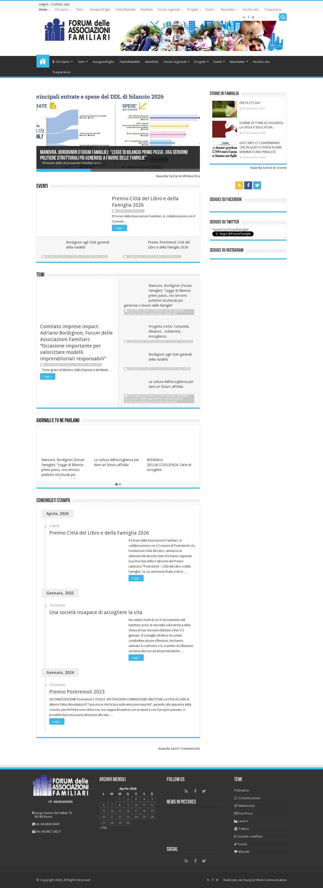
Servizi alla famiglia (138, 401)
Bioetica (241, 790)
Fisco (145, 310)
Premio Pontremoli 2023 (77, 692)
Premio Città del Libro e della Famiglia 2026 (99, 533)
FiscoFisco (243, 813)
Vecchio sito (250, 9)
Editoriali (134, 310)
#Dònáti (241, 852)
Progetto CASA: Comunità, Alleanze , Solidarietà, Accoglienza (169, 331)
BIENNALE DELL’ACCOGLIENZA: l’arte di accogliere (169, 465)
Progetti (192, 9)
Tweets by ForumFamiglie (230, 229)
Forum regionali (169, 9)
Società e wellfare (94, 256)
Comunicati (135, 256)
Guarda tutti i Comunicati (179, 748)
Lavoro (241, 821)
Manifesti (146, 9)
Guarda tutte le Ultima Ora (178, 176)
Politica (75, 256)
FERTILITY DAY (250, 103)
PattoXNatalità (125, 9)
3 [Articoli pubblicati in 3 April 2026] (136, 799)
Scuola (240, 844)
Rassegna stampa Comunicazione (162, 398)
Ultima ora (170, 313)
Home (43, 9)
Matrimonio (244, 806)
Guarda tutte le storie (268, 168)
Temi (79, 9)
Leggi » (119, 228)
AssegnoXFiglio (100, 9)
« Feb (103, 828)
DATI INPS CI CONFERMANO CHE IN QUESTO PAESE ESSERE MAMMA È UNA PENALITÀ (261, 147)
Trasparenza (273, 9)
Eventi (210, 9)
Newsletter (228, 9)
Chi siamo (61, 9)
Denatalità (52, 256)
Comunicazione (155, 341)
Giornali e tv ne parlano (167, 310)
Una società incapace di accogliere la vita (95, 612)
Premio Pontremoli (129, 211)
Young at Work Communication (265, 880)
